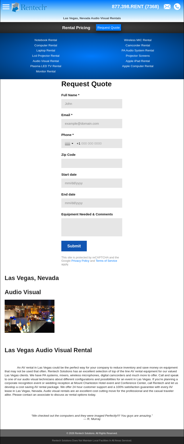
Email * (66, 115)
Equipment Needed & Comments (87, 214)
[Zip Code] (92, 163)
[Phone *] (98, 143)
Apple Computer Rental (137, 66)
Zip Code (68, 154)
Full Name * (70, 95)
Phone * (67, 135)
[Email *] (92, 123)
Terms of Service (106, 260)
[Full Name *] (92, 104)
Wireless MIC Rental (137, 40)
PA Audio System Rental (138, 50)
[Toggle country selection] (69, 143)
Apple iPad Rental (138, 61)
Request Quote (108, 27)
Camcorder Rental (138, 45)
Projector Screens (138, 55)
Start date (69, 174)
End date (68, 194)
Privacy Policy (80, 260)
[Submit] (74, 246)
